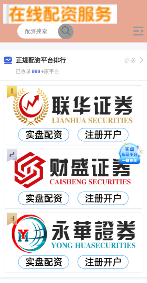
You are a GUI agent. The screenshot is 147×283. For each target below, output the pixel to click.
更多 (133, 60)
